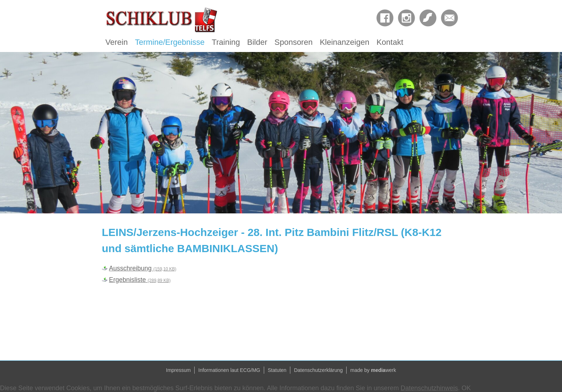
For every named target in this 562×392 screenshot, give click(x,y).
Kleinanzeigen (344, 42)
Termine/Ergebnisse (169, 42)
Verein (116, 42)
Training (226, 42)
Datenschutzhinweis (429, 388)
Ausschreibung (142, 268)
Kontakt (389, 42)
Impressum (178, 370)
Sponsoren (294, 42)
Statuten (277, 370)
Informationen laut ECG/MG (229, 370)
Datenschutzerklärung (318, 370)
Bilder (257, 42)
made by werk (373, 370)
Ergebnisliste (140, 279)
